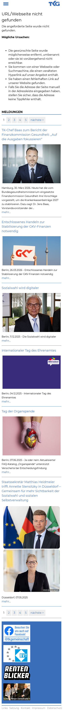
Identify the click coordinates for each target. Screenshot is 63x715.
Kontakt (25, 708)
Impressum (38, 708)
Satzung (14, 708)
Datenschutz (54, 708)
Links (5, 708)
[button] (5, 3)
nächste (36, 120)
